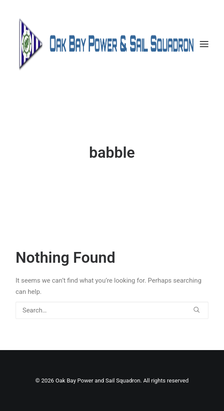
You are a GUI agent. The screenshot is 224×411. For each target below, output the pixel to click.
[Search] (112, 310)
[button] (204, 44)
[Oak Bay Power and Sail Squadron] (112, 44)
